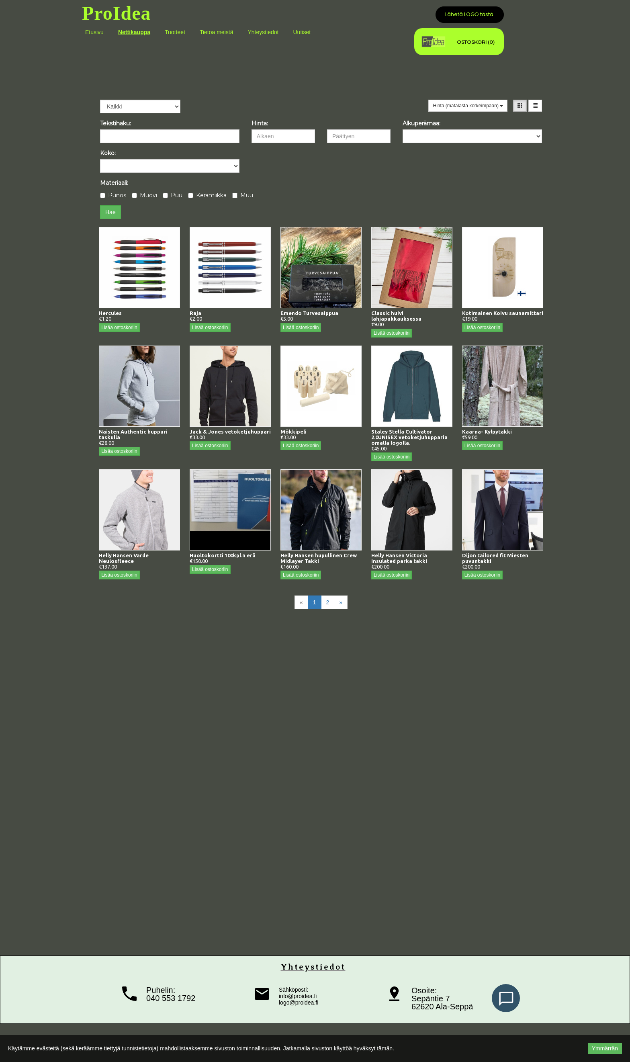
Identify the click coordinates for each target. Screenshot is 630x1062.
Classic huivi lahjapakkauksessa (396, 315)
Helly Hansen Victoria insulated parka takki (399, 558)
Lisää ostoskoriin (119, 327)
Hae (110, 212)
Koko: (108, 153)
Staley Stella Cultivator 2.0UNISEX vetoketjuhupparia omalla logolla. (409, 437)
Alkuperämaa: (421, 123)
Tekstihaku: (115, 123)
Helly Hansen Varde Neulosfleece (124, 558)
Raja (195, 313)
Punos (113, 195)
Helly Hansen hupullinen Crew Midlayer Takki (318, 558)
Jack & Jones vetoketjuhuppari (230, 431)
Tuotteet (175, 32)
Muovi (144, 195)
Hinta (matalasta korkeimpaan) (468, 105)
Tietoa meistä (216, 32)
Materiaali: (114, 182)
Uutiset (302, 32)
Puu (172, 195)
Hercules (110, 313)
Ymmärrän (605, 1048)
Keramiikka (207, 195)
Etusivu (94, 32)
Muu (242, 195)
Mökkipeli (293, 431)
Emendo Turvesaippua (309, 313)
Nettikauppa (134, 32)
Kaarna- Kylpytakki (487, 431)
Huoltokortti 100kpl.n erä (223, 555)
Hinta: (260, 123)
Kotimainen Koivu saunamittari (502, 313)
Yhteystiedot (263, 32)
